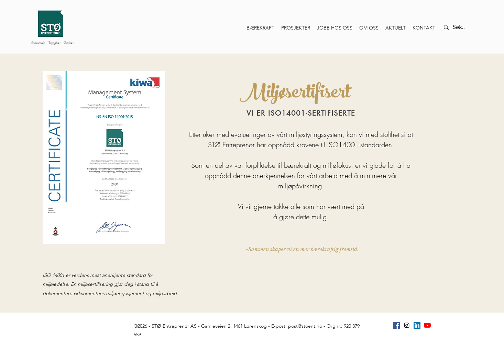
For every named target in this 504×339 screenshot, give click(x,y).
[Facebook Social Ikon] (396, 325)
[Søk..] (461, 27)
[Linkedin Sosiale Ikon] (417, 325)
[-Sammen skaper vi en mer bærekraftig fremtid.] (302, 249)
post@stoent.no (305, 326)
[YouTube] (427, 325)
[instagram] (406, 325)
